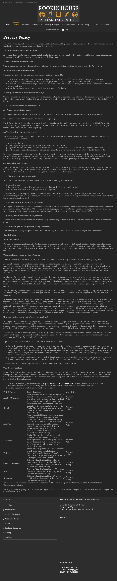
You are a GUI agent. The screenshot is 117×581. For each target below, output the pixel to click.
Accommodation (12, 519)
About (10, 505)
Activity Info (10, 510)
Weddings (9, 523)
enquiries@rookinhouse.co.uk (26, 2)
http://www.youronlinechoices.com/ (58, 383)
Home (7, 499)
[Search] (67, 29)
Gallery (8, 533)
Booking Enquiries (13, 528)
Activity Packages (12, 514)
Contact (8, 537)
